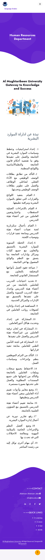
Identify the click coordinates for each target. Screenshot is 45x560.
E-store (39, 522)
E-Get (40, 526)
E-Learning (38, 518)
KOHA (40, 530)
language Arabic (10, 9)
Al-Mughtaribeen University (12, 541)
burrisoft (23, 544)
